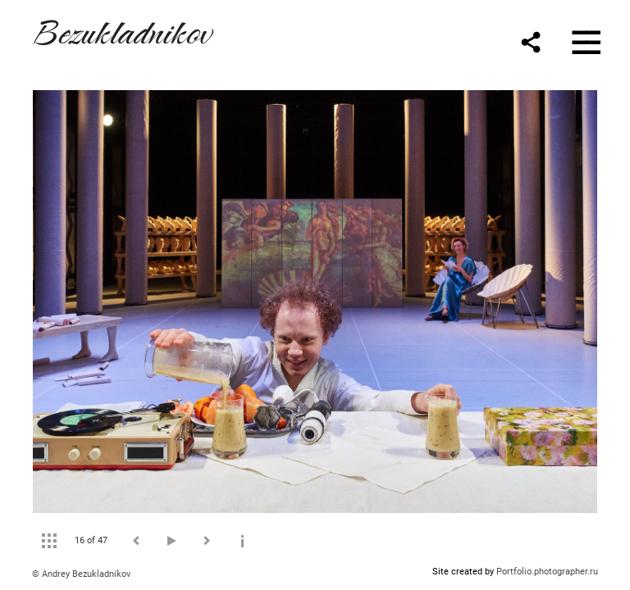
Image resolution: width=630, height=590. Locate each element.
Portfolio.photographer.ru (547, 571)
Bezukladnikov (121, 29)
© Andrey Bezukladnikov (81, 574)
